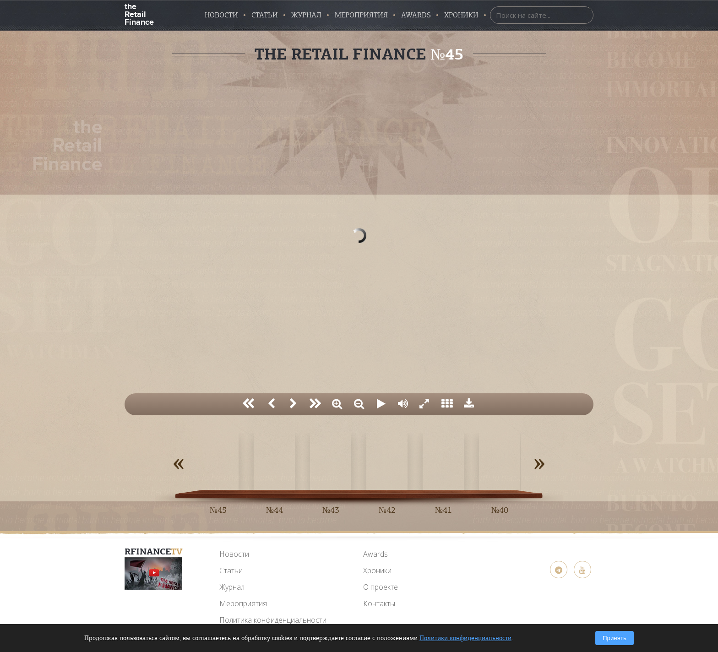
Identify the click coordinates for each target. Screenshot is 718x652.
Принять (614, 638)
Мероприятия (361, 15)
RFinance (154, 551)
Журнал (306, 15)
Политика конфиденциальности (272, 620)
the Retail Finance (139, 13)
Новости (221, 15)
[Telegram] (558, 569)
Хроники (461, 15)
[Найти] (584, 14)
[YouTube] (153, 573)
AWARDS (416, 15)
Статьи (264, 15)
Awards (375, 554)
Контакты (379, 603)
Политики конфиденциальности (465, 638)
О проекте (380, 587)
